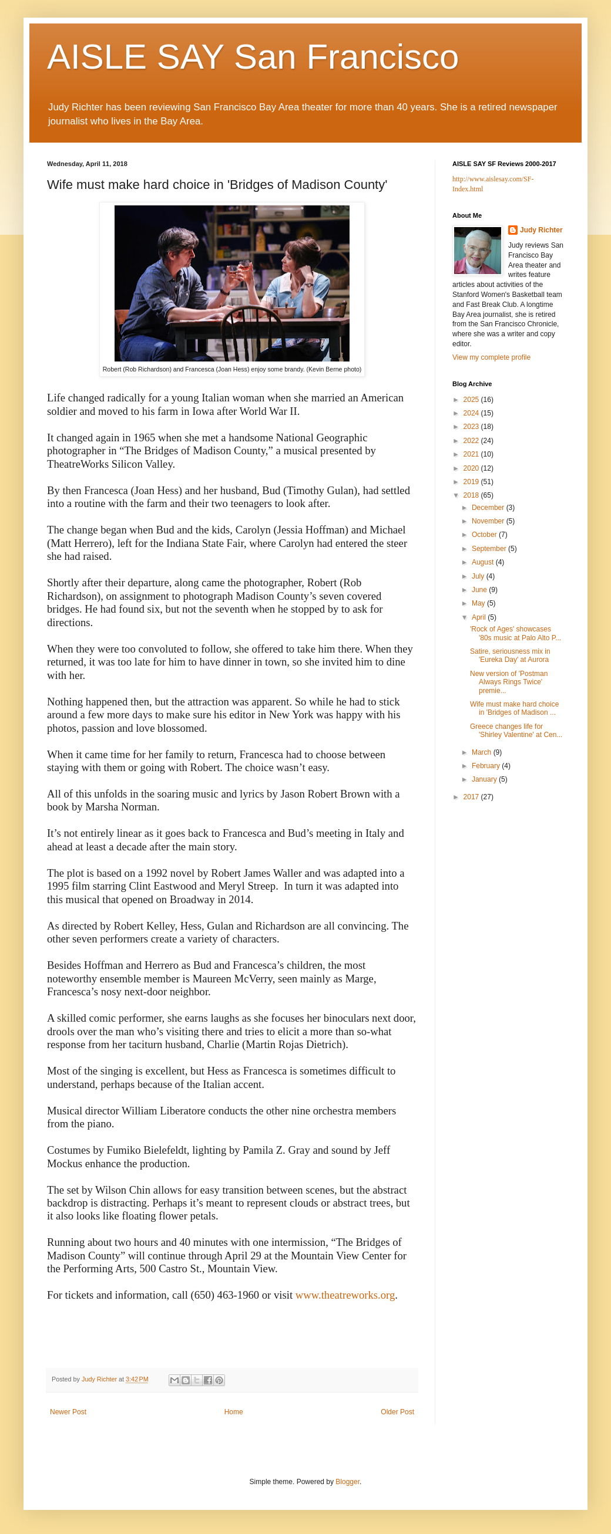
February (487, 766)
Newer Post (68, 1412)
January (485, 779)
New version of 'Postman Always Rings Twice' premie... (509, 682)
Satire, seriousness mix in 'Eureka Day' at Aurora (510, 655)
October (485, 535)
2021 (472, 454)
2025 (472, 400)
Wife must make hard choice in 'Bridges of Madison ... (514, 708)
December (489, 508)
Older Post (397, 1412)
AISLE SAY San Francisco (253, 56)
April (480, 617)
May (479, 603)
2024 (472, 413)
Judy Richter (541, 230)
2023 (472, 427)
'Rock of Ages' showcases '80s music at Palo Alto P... (515, 633)
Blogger (347, 1482)
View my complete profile (491, 357)
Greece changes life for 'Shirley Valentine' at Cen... (516, 730)
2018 (472, 495)
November (489, 521)
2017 (472, 797)
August (484, 562)
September (490, 549)
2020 (472, 468)
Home (233, 1412)
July (479, 576)
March (483, 752)
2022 (472, 441)
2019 (472, 482)
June (480, 590)
